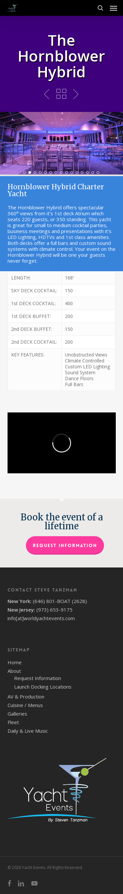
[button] (113, 8)
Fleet (13, 722)
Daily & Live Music (28, 731)
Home (15, 662)
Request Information (65, 545)
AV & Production (26, 696)
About (14, 671)
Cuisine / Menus (25, 705)
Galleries (17, 714)
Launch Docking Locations (43, 687)
